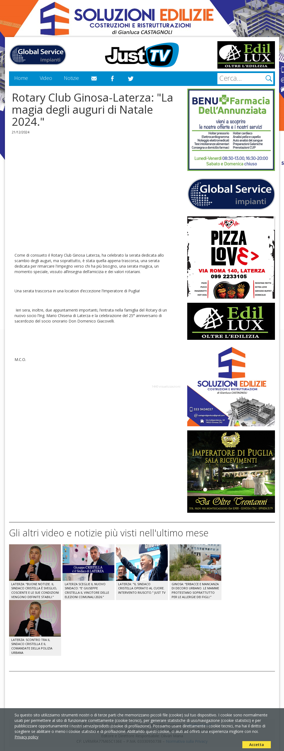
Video (46, 78)
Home (21, 78)
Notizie (71, 78)
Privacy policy (26, 736)
